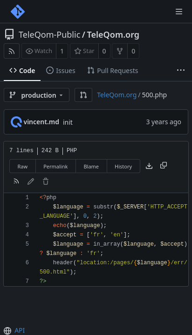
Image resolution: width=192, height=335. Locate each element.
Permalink (55, 166)
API (19, 330)
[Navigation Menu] (179, 11)
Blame (91, 166)
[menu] (8, 331)
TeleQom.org (113, 34)
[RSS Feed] (12, 51)
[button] (83, 95)
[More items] (180, 70)
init (68, 122)
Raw (23, 166)
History (123, 166)
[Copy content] (164, 166)
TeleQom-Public (49, 34)
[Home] (18, 11)
